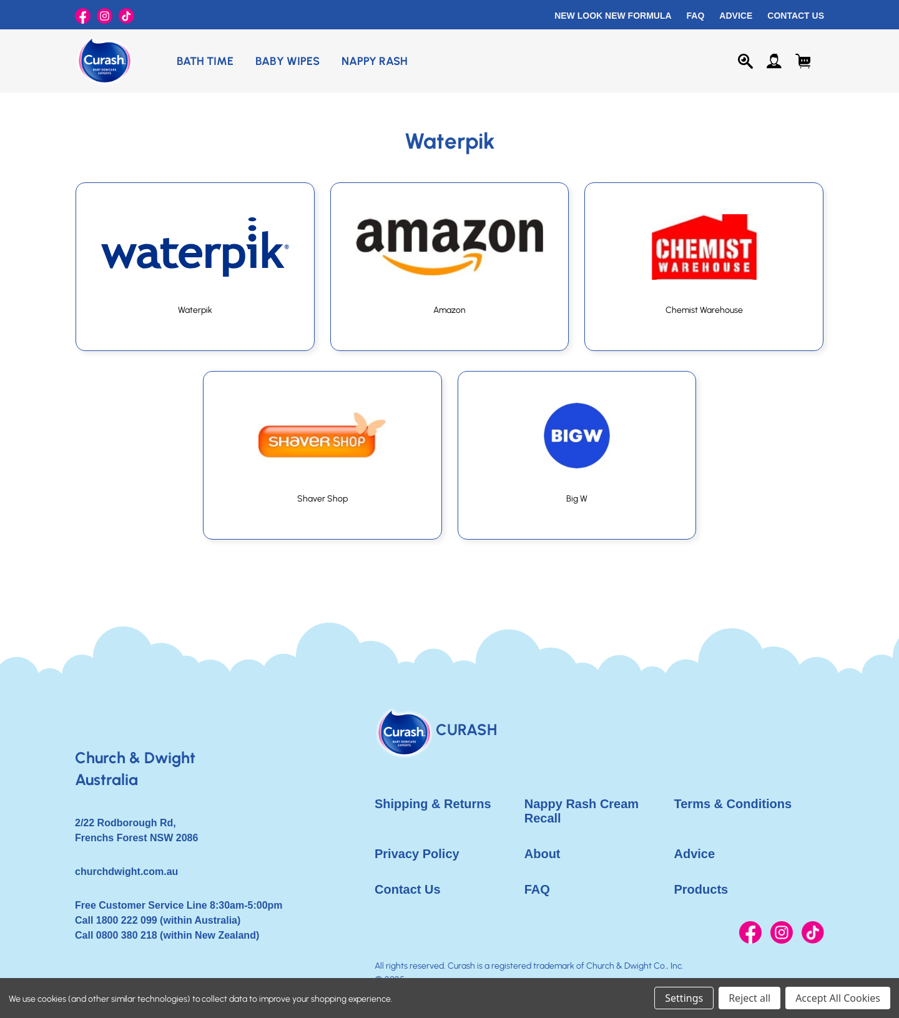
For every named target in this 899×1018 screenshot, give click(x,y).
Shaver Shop (322, 498)
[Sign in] (774, 61)
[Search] (745, 61)
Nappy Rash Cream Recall (581, 811)
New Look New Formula (612, 16)
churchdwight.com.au (126, 871)
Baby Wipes (287, 61)
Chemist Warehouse (704, 310)
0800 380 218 (126, 935)
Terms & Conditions (733, 804)
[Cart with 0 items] (802, 61)
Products (701, 889)
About (542, 854)
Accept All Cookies (837, 998)
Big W (576, 498)
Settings (684, 998)
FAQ (696, 16)
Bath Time (205, 61)
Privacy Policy (417, 854)
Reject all (749, 998)
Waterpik (195, 310)
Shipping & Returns (433, 804)
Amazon (449, 310)
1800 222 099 (126, 920)
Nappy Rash (374, 61)
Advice (735, 16)
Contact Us (795, 16)
